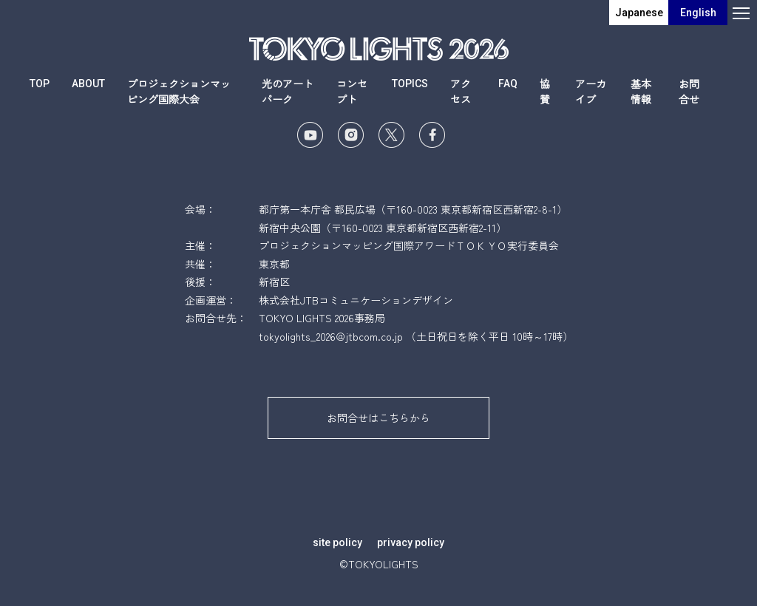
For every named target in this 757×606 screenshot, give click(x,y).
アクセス (460, 91)
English (698, 12)
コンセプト (351, 91)
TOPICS (410, 83)
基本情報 (641, 91)
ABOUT (88, 83)
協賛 (545, 91)
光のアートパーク (287, 91)
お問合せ (689, 91)
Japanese (639, 12)
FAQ (507, 83)
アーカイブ (590, 91)
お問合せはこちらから (378, 417)
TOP (40, 83)
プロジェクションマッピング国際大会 (179, 91)
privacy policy (410, 542)
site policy (337, 542)
